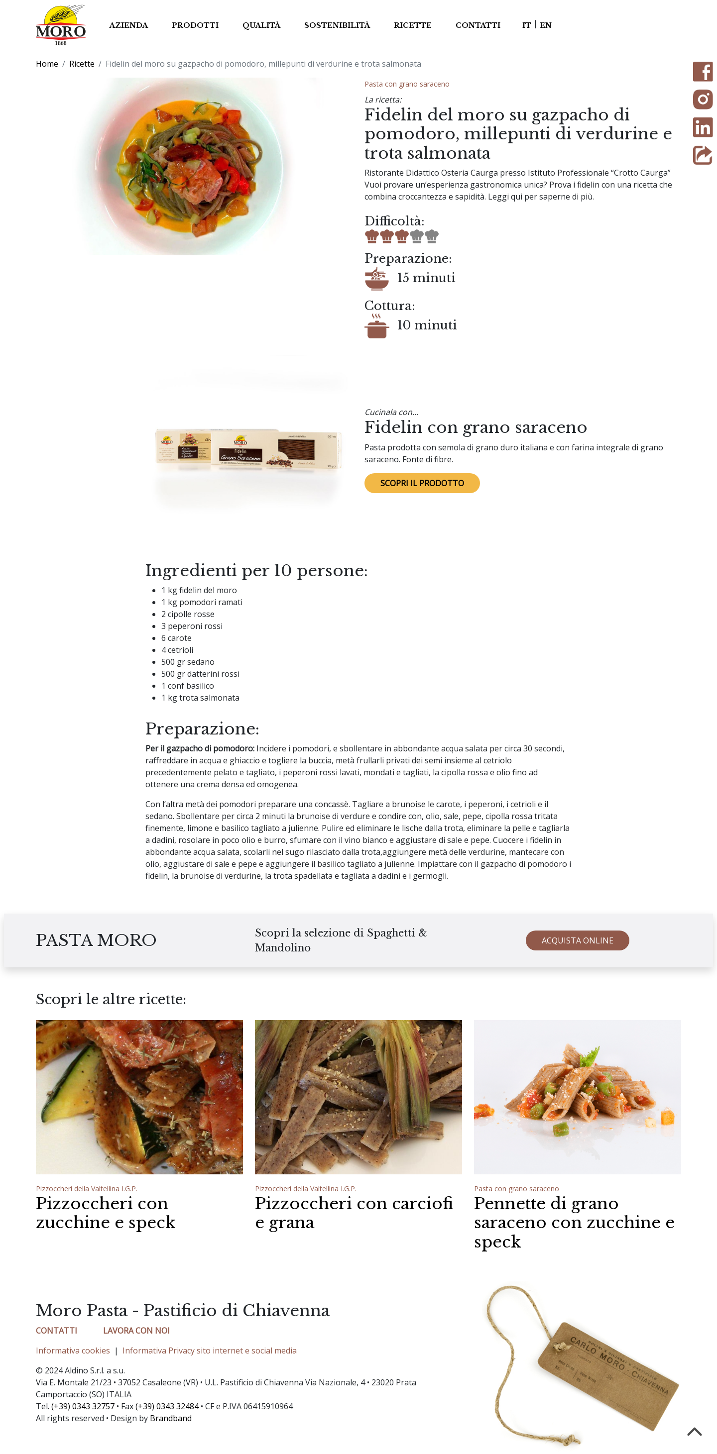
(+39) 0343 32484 (167, 1406)
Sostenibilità (337, 25)
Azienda (129, 25)
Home (47, 63)
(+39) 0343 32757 (83, 1406)
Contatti (478, 25)
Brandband (171, 1418)
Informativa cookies (73, 1350)
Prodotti (195, 25)
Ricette (413, 25)
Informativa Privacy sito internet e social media (209, 1350)
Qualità (261, 25)
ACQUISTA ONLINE (577, 946)
